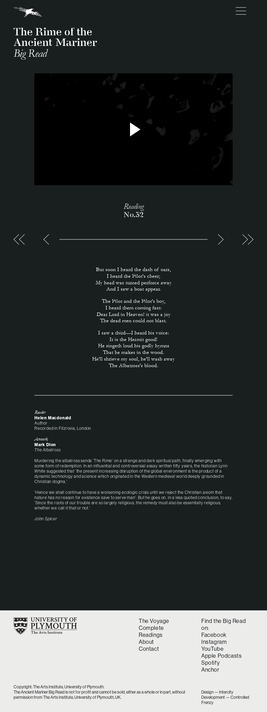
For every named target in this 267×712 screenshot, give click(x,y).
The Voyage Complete (154, 624)
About (146, 641)
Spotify (210, 662)
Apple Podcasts (221, 655)
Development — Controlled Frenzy (225, 700)
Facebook (214, 634)
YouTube (212, 648)
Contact (149, 648)
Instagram (214, 641)
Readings (151, 634)
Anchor (210, 669)
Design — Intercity (217, 692)
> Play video (133, 129)
